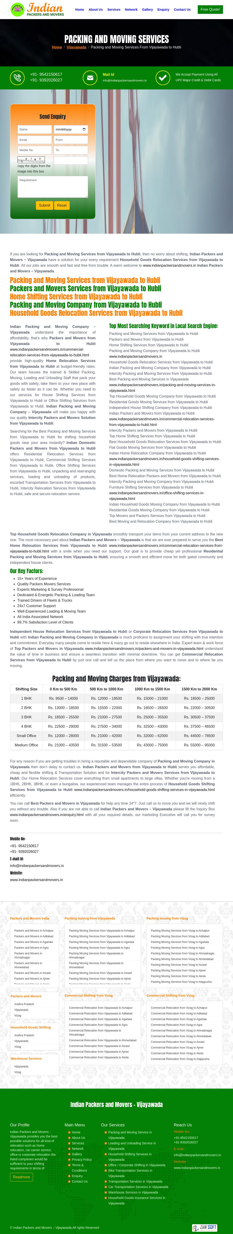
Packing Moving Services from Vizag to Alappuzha (181, 981)
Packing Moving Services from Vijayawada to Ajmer (100, 978)
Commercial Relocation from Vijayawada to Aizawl (99, 1046)
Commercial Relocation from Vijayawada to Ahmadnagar (95, 1032)
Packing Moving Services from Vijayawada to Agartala (101, 942)
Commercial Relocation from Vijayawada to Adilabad (100, 1013)
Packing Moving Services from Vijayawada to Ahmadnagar (96, 955)
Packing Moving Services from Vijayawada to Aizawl (100, 973)
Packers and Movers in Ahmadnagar (28, 955)
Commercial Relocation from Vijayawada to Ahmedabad (103, 1040)
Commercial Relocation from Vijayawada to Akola (99, 1057)
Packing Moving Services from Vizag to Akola (178, 976)
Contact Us (182, 9)
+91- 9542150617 (46, 76)
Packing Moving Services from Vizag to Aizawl (179, 964)
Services (114, 9)
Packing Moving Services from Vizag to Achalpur (180, 930)
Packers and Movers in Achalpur (33, 930)
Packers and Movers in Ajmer (32, 978)
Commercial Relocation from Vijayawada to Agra (98, 1024)
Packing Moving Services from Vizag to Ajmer (178, 970)
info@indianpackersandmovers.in (125, 82)
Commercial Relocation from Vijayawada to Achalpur (100, 1007)
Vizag (17, 1015)
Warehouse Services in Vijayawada (133, 1192)
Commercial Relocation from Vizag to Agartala (179, 1019)
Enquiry (163, 9)
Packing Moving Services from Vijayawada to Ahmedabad (96, 965)
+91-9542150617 (186, 1138)
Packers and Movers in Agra (31, 947)
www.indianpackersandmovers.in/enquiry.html (47, 815)
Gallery (147, 9)
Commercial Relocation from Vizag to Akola (177, 1053)
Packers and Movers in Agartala (33, 942)
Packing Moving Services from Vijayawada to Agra (99, 947)
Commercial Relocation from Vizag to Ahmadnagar (181, 1030)
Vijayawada (76, 47)
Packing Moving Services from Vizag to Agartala (180, 942)
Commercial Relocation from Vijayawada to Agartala (100, 1019)
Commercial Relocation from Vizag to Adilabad (179, 1013)
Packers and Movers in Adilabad (33, 936)
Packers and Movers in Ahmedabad (28, 965)
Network (131, 9)
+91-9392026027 (186, 1142)
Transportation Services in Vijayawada (135, 1181)
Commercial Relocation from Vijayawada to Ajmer (99, 1051)
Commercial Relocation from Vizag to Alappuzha (180, 1059)
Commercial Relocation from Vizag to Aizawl (177, 1042)
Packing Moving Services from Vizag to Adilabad (180, 936)
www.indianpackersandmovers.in (169, 265)
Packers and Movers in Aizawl (32, 973)
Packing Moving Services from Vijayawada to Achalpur (102, 930)
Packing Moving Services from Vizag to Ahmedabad (182, 959)
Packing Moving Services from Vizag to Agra (178, 947)
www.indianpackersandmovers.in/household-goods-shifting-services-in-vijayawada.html (144, 790)
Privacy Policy (82, 1159)
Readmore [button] (21, 1177)
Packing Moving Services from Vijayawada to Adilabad (102, 936)
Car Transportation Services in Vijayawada (138, 1187)
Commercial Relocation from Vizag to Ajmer (177, 1047)
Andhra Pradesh (24, 1004)
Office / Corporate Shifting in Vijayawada (136, 1165)
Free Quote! (210, 9)
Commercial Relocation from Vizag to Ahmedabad (181, 1036)
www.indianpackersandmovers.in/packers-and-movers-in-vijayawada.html (144, 649)
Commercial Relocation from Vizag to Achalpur (179, 1007)
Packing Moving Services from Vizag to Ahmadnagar (182, 953)
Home (79, 9)
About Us (96, 9)
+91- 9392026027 (46, 82)
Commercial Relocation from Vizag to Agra (176, 1024)
